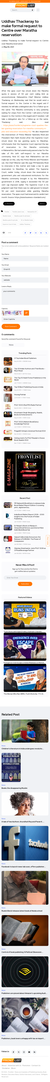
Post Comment (11, 326)
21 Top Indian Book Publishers (25, 358)
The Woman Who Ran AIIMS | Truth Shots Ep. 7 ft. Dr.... (24, 694)
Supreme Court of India (9, 224)
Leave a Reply (6, 286)
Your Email (5, 265)
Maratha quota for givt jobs (10, 220)
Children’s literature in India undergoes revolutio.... (23, 749)
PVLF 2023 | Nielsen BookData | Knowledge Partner (26, 423)
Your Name (5, 254)
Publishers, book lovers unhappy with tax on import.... (23, 1038)
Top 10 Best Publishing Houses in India (28, 387)
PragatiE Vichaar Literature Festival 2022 (30, 431)
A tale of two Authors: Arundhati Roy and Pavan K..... (23, 822)
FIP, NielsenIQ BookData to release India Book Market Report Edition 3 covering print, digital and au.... (29, 505)
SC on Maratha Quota (27, 220)
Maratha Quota (7, 216)
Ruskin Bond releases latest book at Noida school (22, 911)
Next (42, 204)
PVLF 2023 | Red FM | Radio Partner (27, 405)
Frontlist (7, 212)
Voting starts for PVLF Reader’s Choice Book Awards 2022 (29, 439)
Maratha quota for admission (22, 216)
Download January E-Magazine (25, 1)
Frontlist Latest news (18, 212)
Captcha (4, 309)
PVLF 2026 (48, 541)
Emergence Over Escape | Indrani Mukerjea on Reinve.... (24, 663)
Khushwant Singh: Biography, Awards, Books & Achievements (28, 414)
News (3, 746)
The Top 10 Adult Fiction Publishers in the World (30, 379)
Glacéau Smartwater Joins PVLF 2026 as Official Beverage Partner (30, 549)
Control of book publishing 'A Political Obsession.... (22, 952)
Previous (9, 204)
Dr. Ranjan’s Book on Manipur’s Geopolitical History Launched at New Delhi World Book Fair (28, 528)
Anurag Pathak (20, 394)
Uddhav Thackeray (25, 224)
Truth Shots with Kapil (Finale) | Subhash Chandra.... (23, 631)
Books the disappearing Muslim (14, 788)
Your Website (6, 276)
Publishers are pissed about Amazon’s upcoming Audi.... (24, 993)
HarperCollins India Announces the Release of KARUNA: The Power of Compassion (27, 539)
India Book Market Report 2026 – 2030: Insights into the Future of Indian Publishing (29, 516)
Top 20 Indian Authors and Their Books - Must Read (29, 370)
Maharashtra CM (31, 212)
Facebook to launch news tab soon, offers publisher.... (24, 867)
